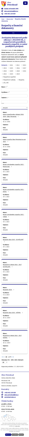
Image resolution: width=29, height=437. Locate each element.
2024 (18, 74)
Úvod (2, 19)
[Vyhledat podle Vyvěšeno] (14, 95)
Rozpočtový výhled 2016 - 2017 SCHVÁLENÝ (12, 266)
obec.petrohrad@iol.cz (9, 11)
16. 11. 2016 (6, 121)
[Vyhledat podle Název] (14, 89)
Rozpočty (21, 80)
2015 (11, 68)
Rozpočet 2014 (9, 290)
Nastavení (21, 434)
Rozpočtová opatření (9, 77)
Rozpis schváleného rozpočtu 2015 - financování (13, 165)
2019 (11, 71)
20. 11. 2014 (6, 318)
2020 (18, 71)
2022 (5, 74)
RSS (19, 33)
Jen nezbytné (15, 434)
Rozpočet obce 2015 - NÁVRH (13, 312)
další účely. (17, 426)
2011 (11, 65)
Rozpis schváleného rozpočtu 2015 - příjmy (13, 190)
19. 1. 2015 (6, 172)
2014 (5, 68)
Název (3, 87)
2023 (11, 74)
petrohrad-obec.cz (8, 397)
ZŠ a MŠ (5, 83)
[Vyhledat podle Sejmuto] (14, 101)
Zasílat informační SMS (9, 8)
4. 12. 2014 (6, 295)
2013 (24, 65)
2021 (24, 71)
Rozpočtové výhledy (9, 80)
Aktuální (5, 130)
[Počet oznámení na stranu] (4, 362)
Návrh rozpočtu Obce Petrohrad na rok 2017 (14, 140)
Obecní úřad (9, 19)
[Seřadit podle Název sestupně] (7, 86)
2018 (5, 71)
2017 (24, 68)
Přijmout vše (8, 434)
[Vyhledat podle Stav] (14, 107)
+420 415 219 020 (8, 13)
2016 (18, 68)
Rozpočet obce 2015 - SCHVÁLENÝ (13, 240)
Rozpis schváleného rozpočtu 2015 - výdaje (13, 215)
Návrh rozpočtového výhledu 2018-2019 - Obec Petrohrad (13, 115)
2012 (17, 65)
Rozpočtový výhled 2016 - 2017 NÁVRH (12, 336)
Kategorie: (4, 65)
